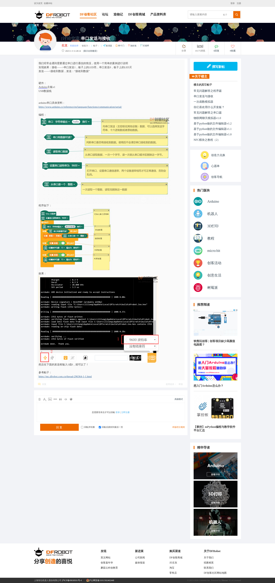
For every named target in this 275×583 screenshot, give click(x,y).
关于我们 (209, 557)
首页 (36, 25)
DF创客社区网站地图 (215, 573)
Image (50, 399)
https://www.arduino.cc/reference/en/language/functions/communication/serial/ (80, 106)
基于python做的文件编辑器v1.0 (213, 134)
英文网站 (105, 557)
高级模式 (179, 399)
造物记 (118, 14)
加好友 (132, 45)
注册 (238, 3)
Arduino (43, 87)
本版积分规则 (178, 427)
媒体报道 (140, 562)
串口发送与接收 (203, 96)
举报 (181, 384)
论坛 (105, 14)
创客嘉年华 (107, 562)
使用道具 (170, 384)
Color (44, 399)
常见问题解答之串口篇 (208, 112)
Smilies (71, 399)
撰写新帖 (216, 66)
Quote (60, 399)
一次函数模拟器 (203, 101)
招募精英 (209, 562)
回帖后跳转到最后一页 (111, 427)
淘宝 (171, 567)
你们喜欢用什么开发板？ (209, 107)
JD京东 (173, 562)
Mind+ (54, 25)
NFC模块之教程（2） (207, 139)
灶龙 (64, 45)
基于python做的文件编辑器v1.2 (213, 123)
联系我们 (209, 567)
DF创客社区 (88, 14)
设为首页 (38, 3)
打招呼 (144, 45)
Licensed (237, 580)
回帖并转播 (88, 427)
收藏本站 (48, 3)
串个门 (120, 45)
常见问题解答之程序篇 (208, 90)
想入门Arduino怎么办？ (208, 385)
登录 (233, 3)
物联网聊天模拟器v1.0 (207, 118)
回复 (44, 384)
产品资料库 (158, 14)
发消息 (108, 45)
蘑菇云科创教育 (109, 567)
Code (66, 399)
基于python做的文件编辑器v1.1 (213, 128)
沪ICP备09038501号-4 (72, 580)
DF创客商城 (136, 14)
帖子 (225, 15)
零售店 (173, 573)
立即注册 (125, 412)
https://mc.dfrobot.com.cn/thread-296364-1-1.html (65, 376)
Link (55, 399)
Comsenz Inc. (204, 580)
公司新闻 (140, 557)
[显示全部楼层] (90, 51)
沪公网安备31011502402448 (100, 580)
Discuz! (225, 580)
